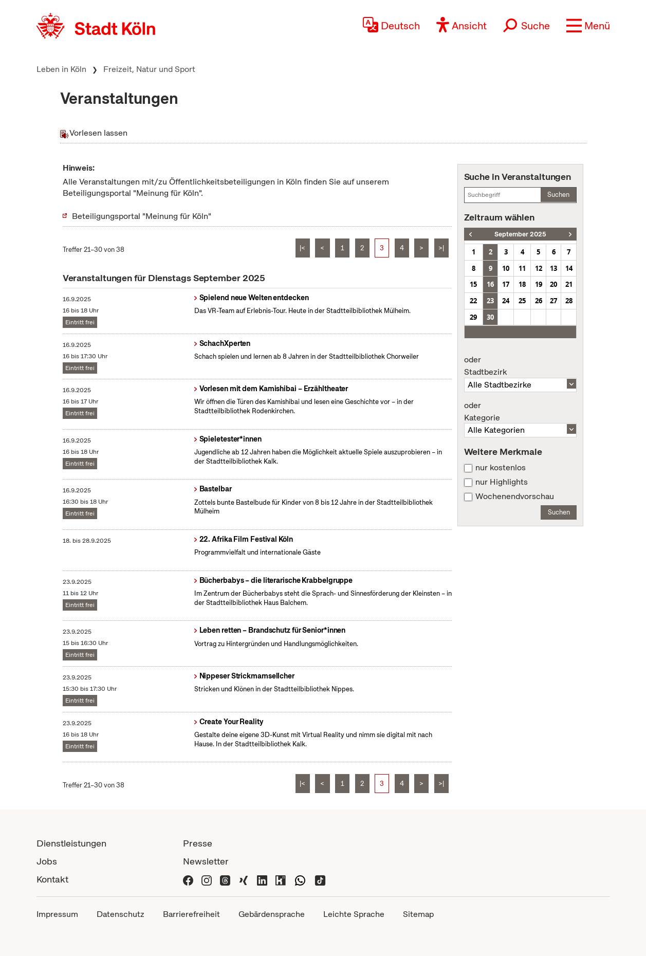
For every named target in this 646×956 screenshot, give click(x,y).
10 (505, 268)
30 (490, 317)
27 (553, 300)
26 (538, 300)
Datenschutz (120, 914)
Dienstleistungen (71, 843)
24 (505, 300)
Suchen (558, 194)
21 (569, 284)
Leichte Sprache (353, 914)
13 (553, 268)
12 (538, 268)
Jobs (46, 861)
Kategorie (520, 411)
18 (522, 284)
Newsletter (206, 861)
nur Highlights (501, 482)
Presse (197, 843)
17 (505, 284)
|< (302, 248)
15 (473, 284)
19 (538, 284)
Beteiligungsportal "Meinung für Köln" (141, 216)
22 (473, 300)
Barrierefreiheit (191, 914)
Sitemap (418, 914)
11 (522, 268)
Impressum (57, 914)
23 (490, 300)
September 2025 (520, 234)
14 (569, 268)
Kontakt (52, 879)
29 (473, 317)
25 (522, 300)
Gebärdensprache (271, 914)
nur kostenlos (500, 468)
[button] (588, 26)
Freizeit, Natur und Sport (149, 69)
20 (553, 284)
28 (569, 300)
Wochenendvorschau (514, 496)
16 (490, 284)
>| (441, 248)
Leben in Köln (61, 69)
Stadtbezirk (520, 366)
